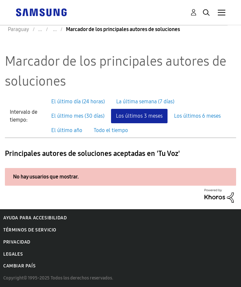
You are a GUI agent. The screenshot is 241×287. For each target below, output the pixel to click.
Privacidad (16, 242)
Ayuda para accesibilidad (35, 218)
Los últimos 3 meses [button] (139, 116)
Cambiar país (19, 266)
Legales (13, 254)
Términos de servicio (29, 230)
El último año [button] (66, 130)
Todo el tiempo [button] (111, 130)
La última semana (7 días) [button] (145, 101)
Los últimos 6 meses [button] (197, 116)
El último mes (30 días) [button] (77, 116)
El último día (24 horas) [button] (78, 101)
